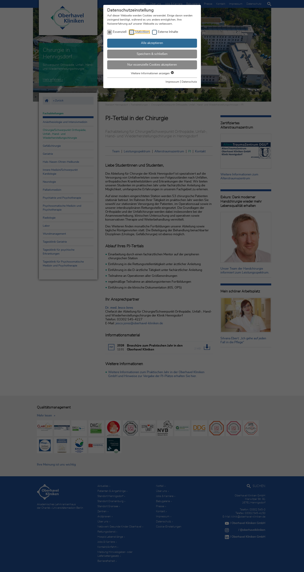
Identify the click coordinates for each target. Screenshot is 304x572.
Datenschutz (189, 81)
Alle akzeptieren (152, 43)
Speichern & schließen (152, 53)
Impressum (172, 81)
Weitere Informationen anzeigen (152, 73)
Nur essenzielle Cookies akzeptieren (152, 64)
